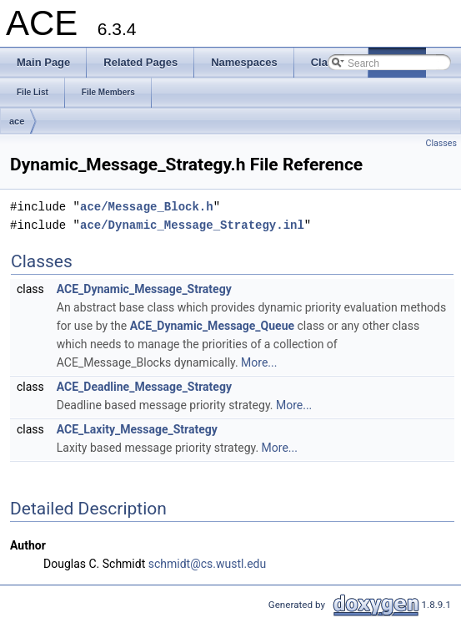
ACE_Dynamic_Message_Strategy (144, 289)
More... (259, 362)
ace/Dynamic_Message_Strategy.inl (192, 225)
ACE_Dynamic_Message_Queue (212, 325)
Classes (441, 143)
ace (16, 121)
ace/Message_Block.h (146, 207)
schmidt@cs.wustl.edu (207, 563)
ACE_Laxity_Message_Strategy (137, 429)
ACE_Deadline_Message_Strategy (144, 386)
